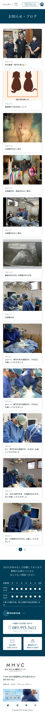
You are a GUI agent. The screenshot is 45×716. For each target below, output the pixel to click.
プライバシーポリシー (26, 686)
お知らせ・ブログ (9, 686)
